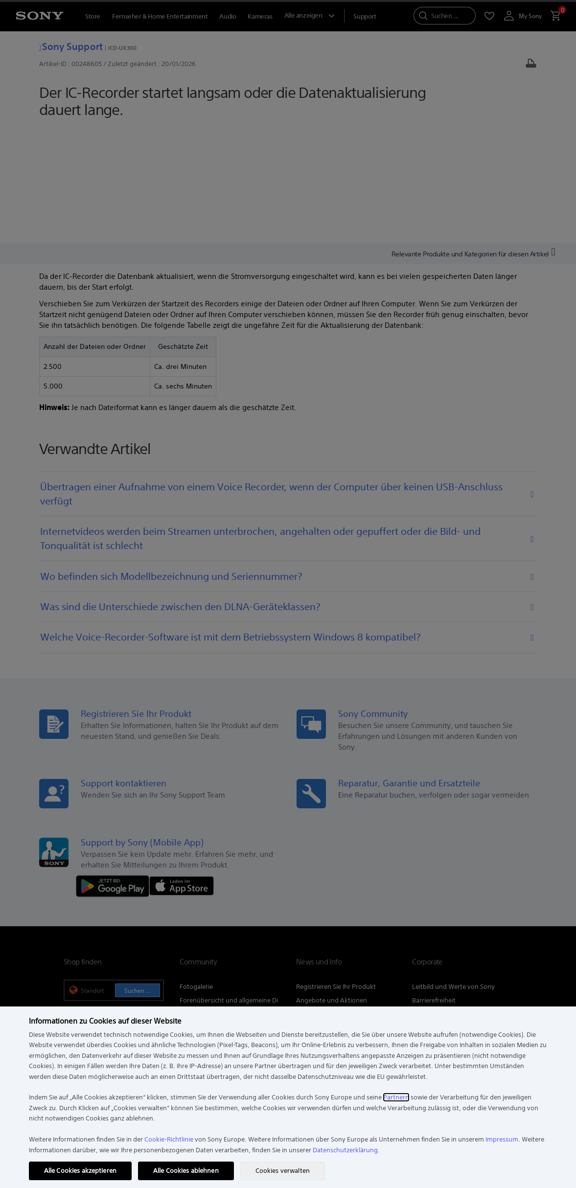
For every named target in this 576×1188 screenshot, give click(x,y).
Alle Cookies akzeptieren (80, 1170)
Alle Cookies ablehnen (186, 1170)
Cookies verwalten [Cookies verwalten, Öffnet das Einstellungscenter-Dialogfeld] (282, 1170)
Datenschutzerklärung (345, 1150)
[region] (288, 1097)
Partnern (396, 1097)
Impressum (501, 1139)
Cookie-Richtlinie (168, 1139)
